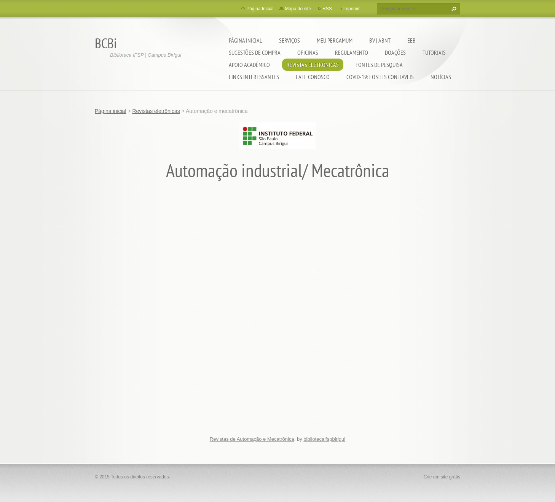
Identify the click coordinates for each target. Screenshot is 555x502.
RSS (327, 8)
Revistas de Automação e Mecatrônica (252, 439)
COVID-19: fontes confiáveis (380, 77)
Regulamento (351, 52)
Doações (395, 52)
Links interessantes (254, 77)
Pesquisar (453, 8)
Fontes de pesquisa (379, 64)
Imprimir (351, 8)
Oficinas (307, 52)
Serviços (289, 40)
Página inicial (245, 40)
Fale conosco (313, 77)
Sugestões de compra (255, 52)
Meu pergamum (334, 40)
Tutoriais (434, 52)
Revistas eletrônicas (313, 64)
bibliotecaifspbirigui (324, 439)
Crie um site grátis (441, 477)
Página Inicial (259, 8)
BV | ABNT (380, 40)
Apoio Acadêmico (249, 64)
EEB (411, 40)
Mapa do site (298, 8)
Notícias (441, 77)
